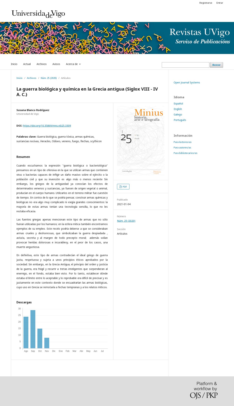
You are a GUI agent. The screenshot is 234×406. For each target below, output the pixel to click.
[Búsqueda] (185, 65)
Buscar (216, 64)
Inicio (14, 64)
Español (178, 103)
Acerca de (72, 64)
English (178, 109)
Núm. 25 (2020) (49, 78)
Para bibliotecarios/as (185, 153)
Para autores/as (182, 147)
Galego (178, 114)
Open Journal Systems (187, 82)
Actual (27, 64)
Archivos (42, 64)
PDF (124, 186)
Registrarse (205, 2)
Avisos (56, 64)
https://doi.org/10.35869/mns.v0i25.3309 (47, 125)
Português (180, 120)
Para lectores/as (183, 142)
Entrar (219, 2)
